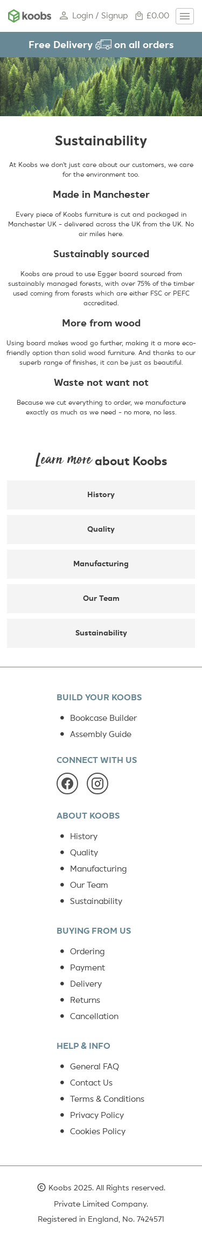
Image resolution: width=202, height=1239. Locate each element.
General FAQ (88, 1067)
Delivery (79, 984)
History (101, 495)
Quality (101, 529)
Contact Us (85, 1083)
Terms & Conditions (100, 1099)
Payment (81, 968)
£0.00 (151, 16)
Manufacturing (101, 564)
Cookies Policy (91, 1131)
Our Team (101, 598)
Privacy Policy (90, 1115)
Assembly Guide (94, 734)
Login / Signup (93, 16)
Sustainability (101, 633)
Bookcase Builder (97, 718)
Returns (78, 1000)
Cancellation (88, 1016)
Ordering (81, 951)
